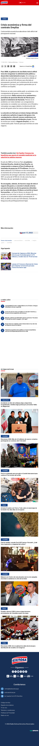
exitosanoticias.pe (9, 692)
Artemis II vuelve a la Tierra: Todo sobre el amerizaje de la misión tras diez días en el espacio (19, 509)
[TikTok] (26, 671)
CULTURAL (27, 240)
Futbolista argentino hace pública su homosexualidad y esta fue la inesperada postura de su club (20, 330)
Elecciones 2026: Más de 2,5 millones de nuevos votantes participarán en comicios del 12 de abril (19, 440)
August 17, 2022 (26, 233)
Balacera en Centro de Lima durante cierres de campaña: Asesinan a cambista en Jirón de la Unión (19, 578)
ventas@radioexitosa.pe (11, 689)
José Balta (9, 242)
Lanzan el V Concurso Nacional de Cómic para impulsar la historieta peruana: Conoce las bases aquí (25, 265)
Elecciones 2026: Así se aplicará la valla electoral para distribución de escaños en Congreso (18, 647)
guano (2, 242)
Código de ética (5, 702)
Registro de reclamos (7, 705)
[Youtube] (18, 671)
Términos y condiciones (8, 710)
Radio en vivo (5, 715)
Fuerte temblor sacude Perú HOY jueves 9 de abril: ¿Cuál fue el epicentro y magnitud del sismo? (19, 543)
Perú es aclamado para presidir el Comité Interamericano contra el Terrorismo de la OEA (19, 474)
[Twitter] (15, 671)
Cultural (4, 18)
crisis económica (18, 240)
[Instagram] (21, 671)
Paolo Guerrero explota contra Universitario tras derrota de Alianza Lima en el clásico (21, 324)
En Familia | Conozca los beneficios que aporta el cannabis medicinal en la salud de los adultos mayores (18, 155)
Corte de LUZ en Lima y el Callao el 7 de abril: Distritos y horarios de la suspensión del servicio (20, 312)
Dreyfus (34, 240)
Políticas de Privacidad (8, 713)
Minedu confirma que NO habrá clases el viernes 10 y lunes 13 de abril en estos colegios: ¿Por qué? (21, 318)
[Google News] (23, 671)
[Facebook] (13, 671)
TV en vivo (4, 708)
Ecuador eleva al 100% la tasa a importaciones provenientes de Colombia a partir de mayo (15, 612)
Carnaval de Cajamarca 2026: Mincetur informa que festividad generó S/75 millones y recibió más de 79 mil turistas (24, 254)
